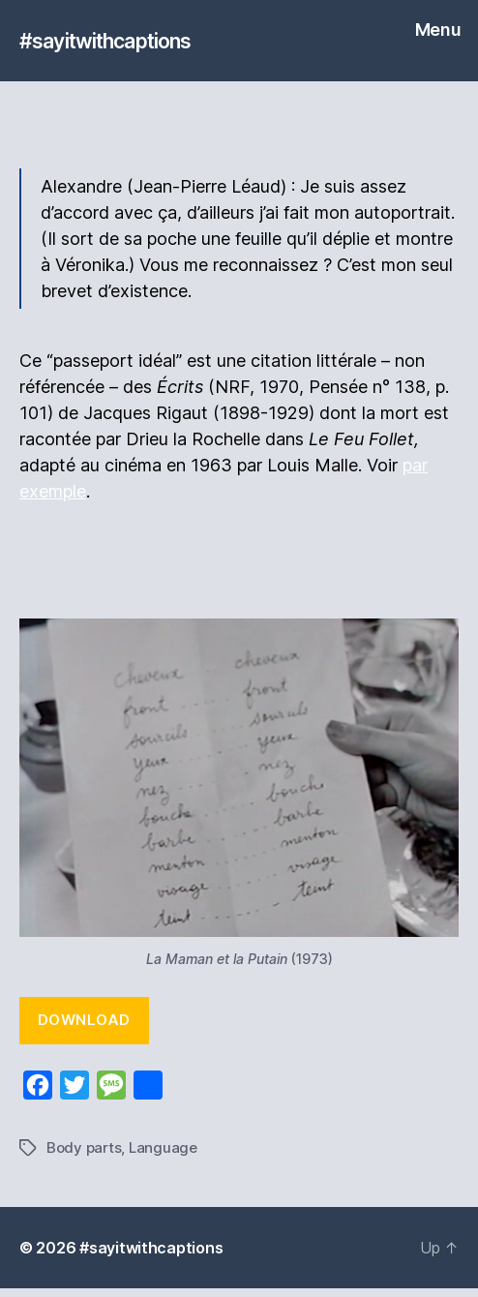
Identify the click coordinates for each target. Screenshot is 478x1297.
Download (84, 1019)
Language (163, 1147)
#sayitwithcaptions (105, 41)
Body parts (83, 1147)
